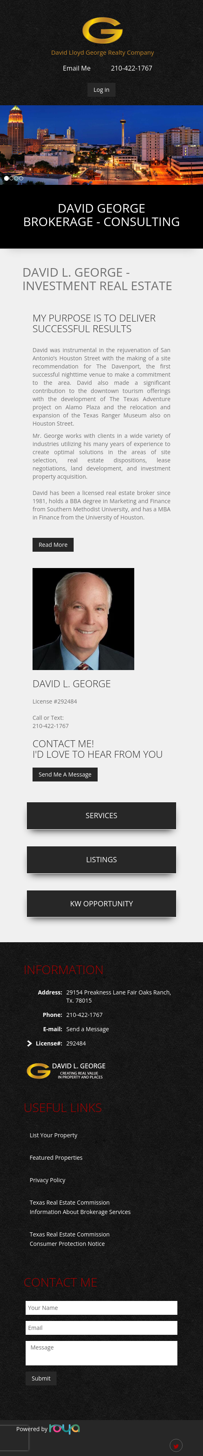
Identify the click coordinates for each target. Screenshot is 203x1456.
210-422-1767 (132, 68)
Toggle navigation (28, 28)
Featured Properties (56, 1157)
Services (102, 815)
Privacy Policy (47, 1180)
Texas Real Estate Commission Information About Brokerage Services (80, 1207)
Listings (101, 859)
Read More (53, 544)
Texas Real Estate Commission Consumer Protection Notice (70, 1238)
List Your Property (53, 1135)
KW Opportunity (101, 903)
